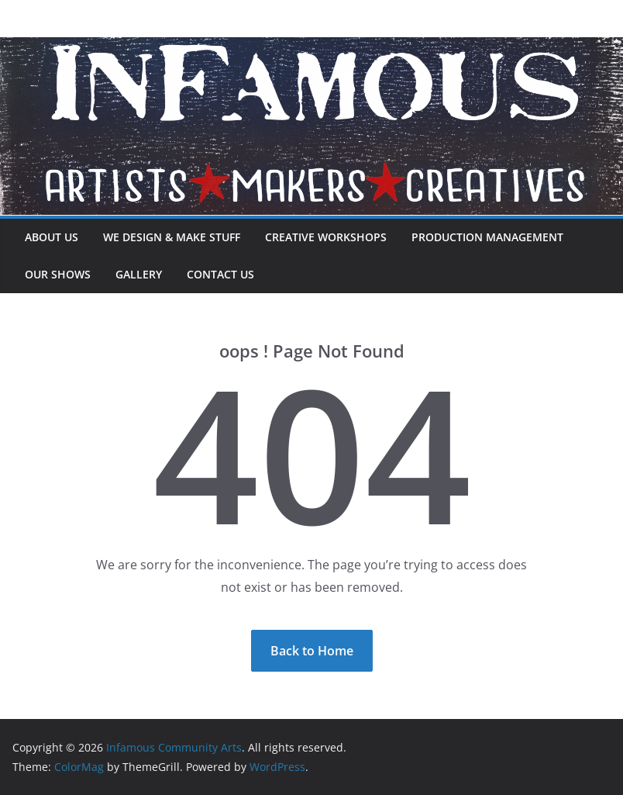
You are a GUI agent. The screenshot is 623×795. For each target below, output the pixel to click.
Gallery (138, 274)
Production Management (487, 237)
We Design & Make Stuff (171, 237)
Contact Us (220, 274)
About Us (51, 237)
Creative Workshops (326, 237)
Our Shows (58, 274)
